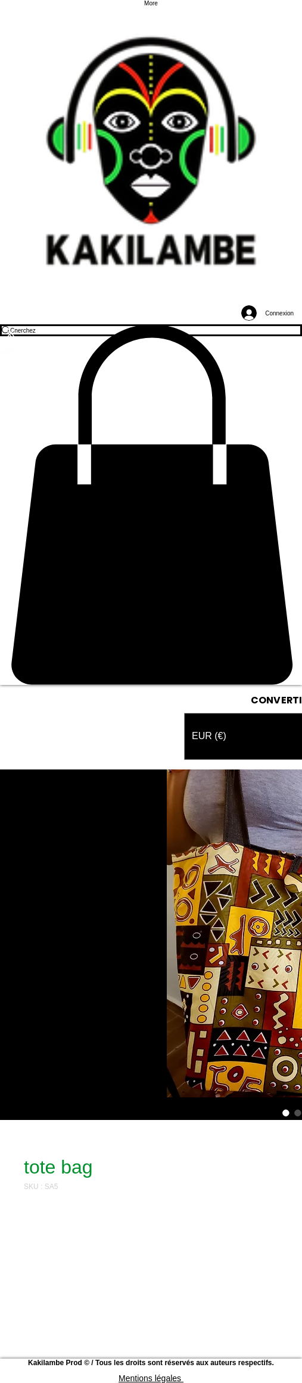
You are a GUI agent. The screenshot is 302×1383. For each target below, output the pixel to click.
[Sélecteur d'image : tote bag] (286, 1113)
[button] (151, 504)
